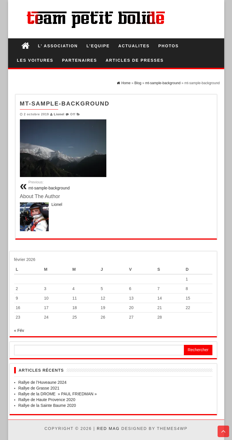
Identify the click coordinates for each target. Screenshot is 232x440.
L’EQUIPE (98, 46)
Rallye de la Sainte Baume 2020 (47, 405)
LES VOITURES (35, 60)
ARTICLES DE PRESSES (135, 60)
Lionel (59, 114)
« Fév (19, 330)
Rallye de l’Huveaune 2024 (42, 382)
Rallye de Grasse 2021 (38, 388)
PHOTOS (168, 46)
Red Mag (108, 428)
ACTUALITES (134, 46)
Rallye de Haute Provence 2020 (47, 399)
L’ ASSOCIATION (58, 46)
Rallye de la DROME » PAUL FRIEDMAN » (57, 394)
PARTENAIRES (79, 60)
